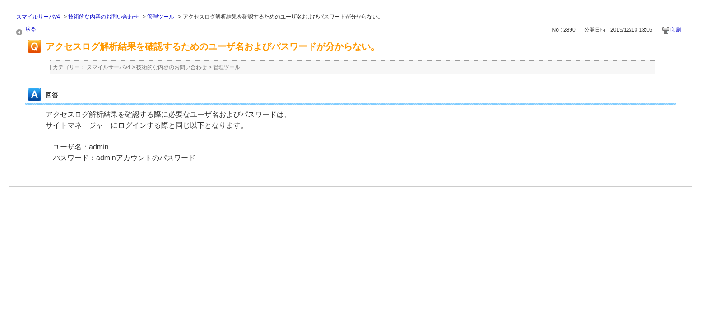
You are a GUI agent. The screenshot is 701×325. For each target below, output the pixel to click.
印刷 (675, 30)
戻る (30, 29)
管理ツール (160, 17)
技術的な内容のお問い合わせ (103, 17)
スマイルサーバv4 (38, 17)
